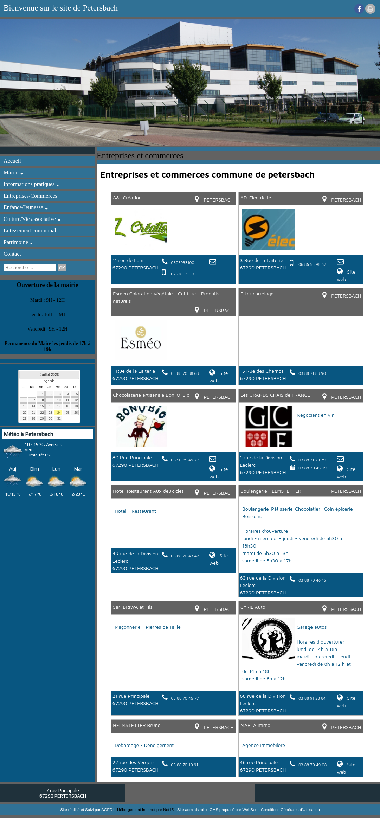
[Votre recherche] (30, 267)
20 (24, 412)
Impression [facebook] (370, 9)
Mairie (11, 172)
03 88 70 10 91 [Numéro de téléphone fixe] (184, 764)
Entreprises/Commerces (30, 196)
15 (42, 406)
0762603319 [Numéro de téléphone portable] (182, 273)
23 (50, 412)
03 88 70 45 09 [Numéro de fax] (312, 468)
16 (50, 406)
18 (67, 406)
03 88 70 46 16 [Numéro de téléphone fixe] (312, 580)
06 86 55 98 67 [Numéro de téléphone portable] (312, 264)
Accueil (12, 161)
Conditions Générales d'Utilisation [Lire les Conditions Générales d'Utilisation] (290, 809)
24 (59, 412)
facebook (359, 8)
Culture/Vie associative (30, 219)
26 (76, 412)
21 (33, 412)
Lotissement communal (30, 231)
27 (24, 418)
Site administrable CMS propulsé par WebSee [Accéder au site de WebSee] (217, 809)
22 (42, 412)
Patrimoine (16, 242)
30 (50, 418)
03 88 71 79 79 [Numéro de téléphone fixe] (312, 460)
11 (67, 400)
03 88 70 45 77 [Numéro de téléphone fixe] (185, 698)
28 (33, 418)
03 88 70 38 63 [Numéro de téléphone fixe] (185, 373)
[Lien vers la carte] (199, 200)
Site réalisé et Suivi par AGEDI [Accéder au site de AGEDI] (87, 809)
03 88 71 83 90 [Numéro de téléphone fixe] (312, 373)
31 (59, 418)
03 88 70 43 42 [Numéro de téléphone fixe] (185, 556)
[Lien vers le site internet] (141, 248)
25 (67, 412)
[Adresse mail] (213, 262)
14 (33, 406)
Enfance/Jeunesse (23, 207)
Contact (12, 254)
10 (59, 400)
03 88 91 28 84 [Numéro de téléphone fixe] (312, 698)
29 (42, 418)
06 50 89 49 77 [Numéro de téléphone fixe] (185, 460)
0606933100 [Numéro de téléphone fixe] (182, 262)
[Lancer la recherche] (62, 267)
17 (59, 406)
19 (76, 406)
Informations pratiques (29, 184)
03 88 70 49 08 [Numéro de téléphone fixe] (312, 764)
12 (76, 400)
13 (24, 406)
